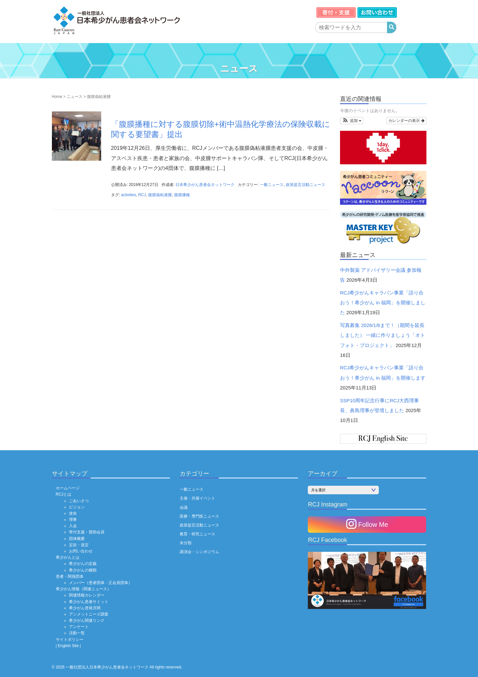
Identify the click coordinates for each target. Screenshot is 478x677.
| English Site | (68, 645)
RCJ (142, 195)
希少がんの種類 (83, 570)
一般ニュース (272, 184)
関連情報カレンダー (86, 595)
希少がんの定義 (83, 563)
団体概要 (77, 538)
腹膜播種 (182, 195)
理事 (73, 519)
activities (128, 195)
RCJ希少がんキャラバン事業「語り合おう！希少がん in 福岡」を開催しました (382, 302)
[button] (351, 120)
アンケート (79, 626)
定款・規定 (79, 545)
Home (57, 96)
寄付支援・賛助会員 (86, 532)
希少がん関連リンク (86, 620)
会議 (184, 507)
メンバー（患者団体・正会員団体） (100, 582)
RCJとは (63, 494)
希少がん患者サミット (88, 601)
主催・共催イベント (197, 498)
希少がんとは (68, 557)
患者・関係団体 (69, 576)
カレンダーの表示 (406, 120)
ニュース (74, 96)
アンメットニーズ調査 (88, 614)
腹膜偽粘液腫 (160, 195)
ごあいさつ (79, 501)
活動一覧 (77, 633)
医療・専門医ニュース (199, 516)
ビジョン (77, 507)
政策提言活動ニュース (305, 184)
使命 (73, 513)
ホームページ (68, 488)
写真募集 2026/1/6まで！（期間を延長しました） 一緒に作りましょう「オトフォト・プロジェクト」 (382, 335)
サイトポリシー (69, 639)
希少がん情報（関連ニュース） (83, 589)
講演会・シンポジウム (199, 551)
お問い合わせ (81, 551)
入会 (73, 526)
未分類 (186, 543)
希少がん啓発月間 (85, 608)
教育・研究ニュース (197, 534)
